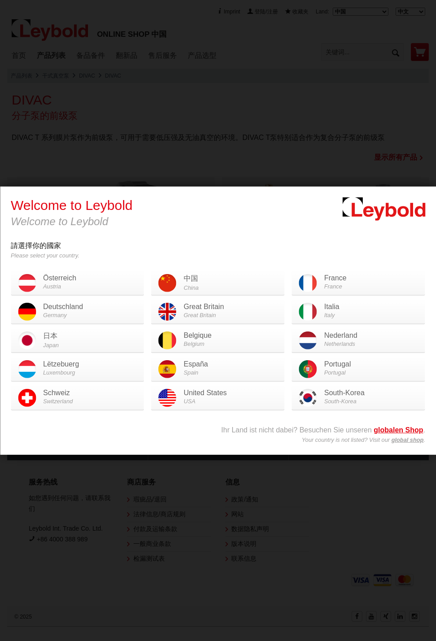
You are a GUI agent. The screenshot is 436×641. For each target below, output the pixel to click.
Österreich (77, 282)
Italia (358, 311)
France (358, 282)
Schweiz (77, 397)
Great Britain (218, 311)
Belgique (218, 339)
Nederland (358, 339)
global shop (408, 439)
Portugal (358, 368)
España (218, 368)
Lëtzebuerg (77, 368)
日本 (77, 340)
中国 (218, 283)
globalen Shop (398, 430)
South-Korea (358, 397)
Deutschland (77, 311)
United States (218, 397)
